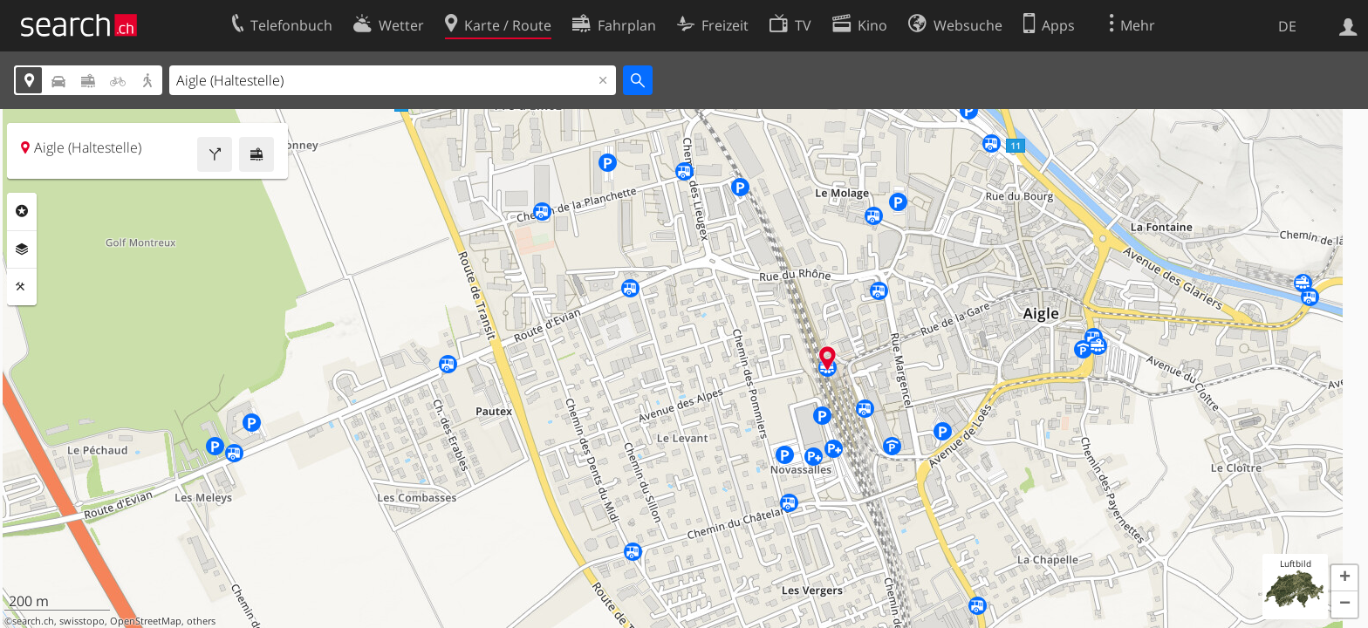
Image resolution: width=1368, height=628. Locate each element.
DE (1287, 26)
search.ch (33, 621)
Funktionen (22, 287)
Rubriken (22, 211)
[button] (1344, 578)
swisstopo (82, 621)
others (201, 621)
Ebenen (22, 249)
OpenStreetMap (145, 621)
